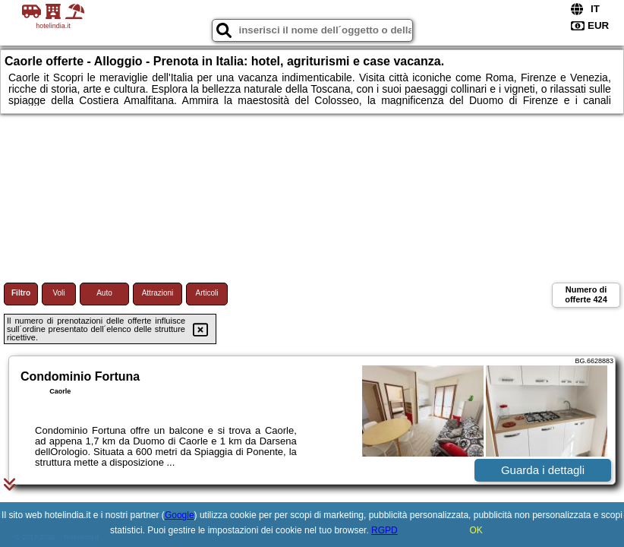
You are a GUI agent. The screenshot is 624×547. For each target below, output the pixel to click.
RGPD (384, 530)
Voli (58, 293)
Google (179, 515)
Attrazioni (158, 293)
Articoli (206, 293)
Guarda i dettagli (543, 469)
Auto (104, 293)
